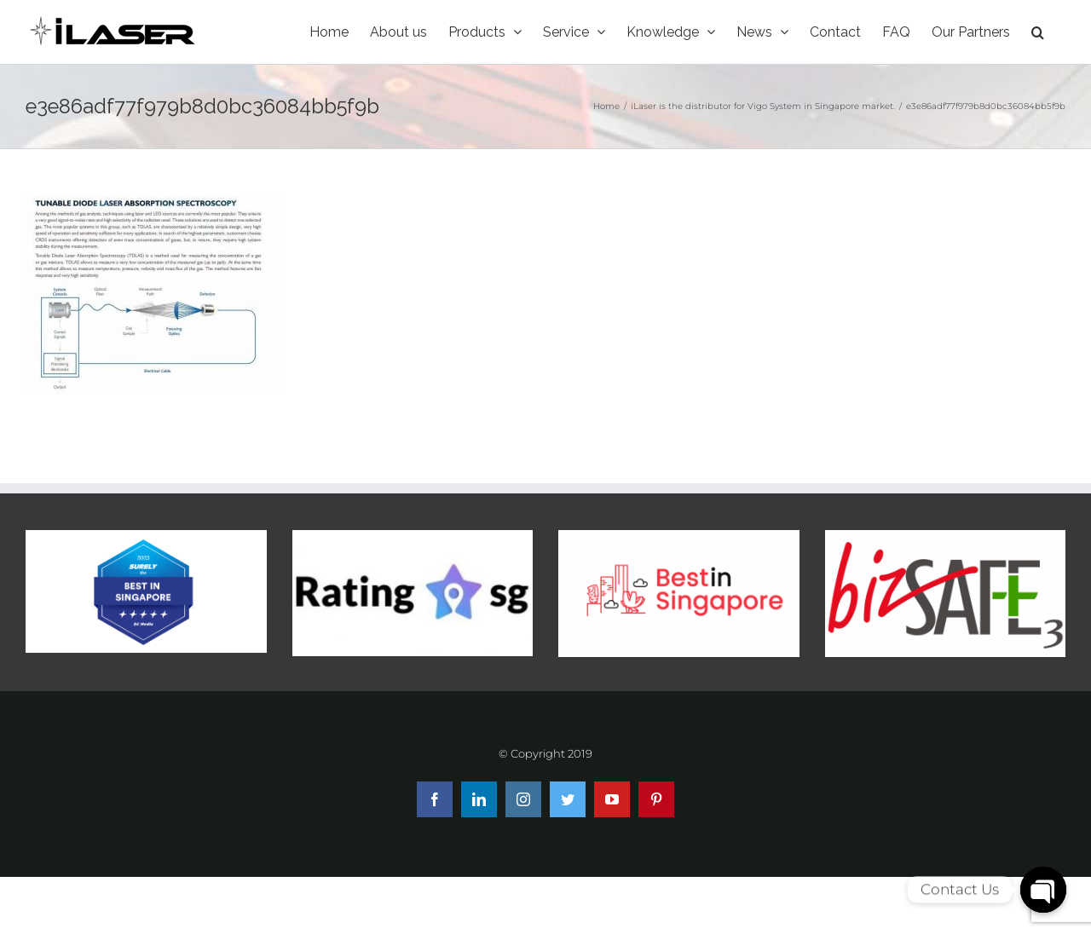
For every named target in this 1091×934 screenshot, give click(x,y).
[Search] (1037, 32)
